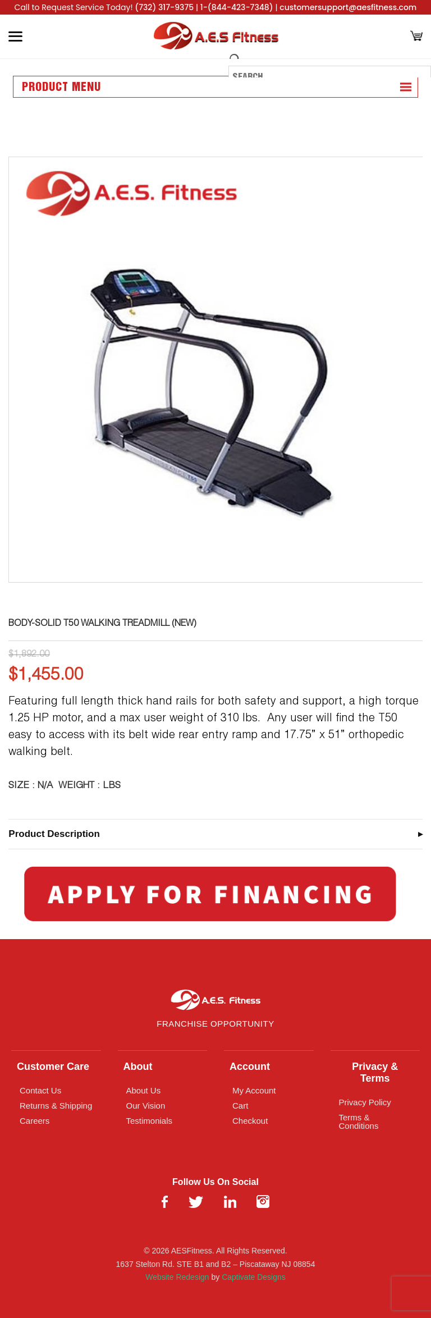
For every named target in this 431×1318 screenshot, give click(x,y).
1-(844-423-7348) (236, 7)
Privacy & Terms (375, 1072)
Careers (34, 1120)
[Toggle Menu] (15, 36)
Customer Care (53, 1066)
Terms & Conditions (359, 1122)
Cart (240, 1105)
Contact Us (40, 1090)
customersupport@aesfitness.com (347, 7)
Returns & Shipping (56, 1105)
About (138, 1066)
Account (250, 1066)
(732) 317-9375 (164, 7)
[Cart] (416, 36)
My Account (254, 1090)
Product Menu (61, 87)
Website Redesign (177, 1277)
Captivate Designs (254, 1277)
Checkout (250, 1120)
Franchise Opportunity (215, 1023)
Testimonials (149, 1120)
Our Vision (146, 1105)
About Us (143, 1090)
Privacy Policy (365, 1102)
